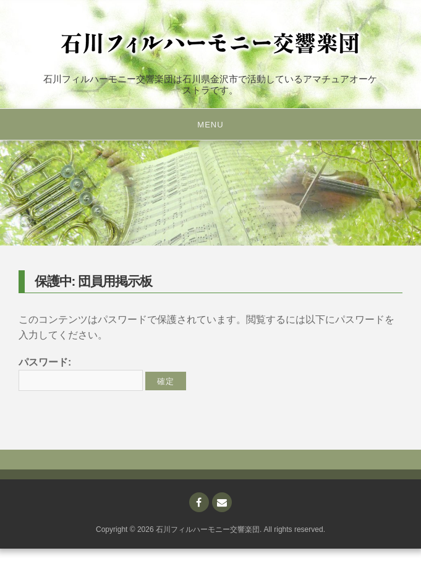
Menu (210, 124)
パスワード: (81, 374)
